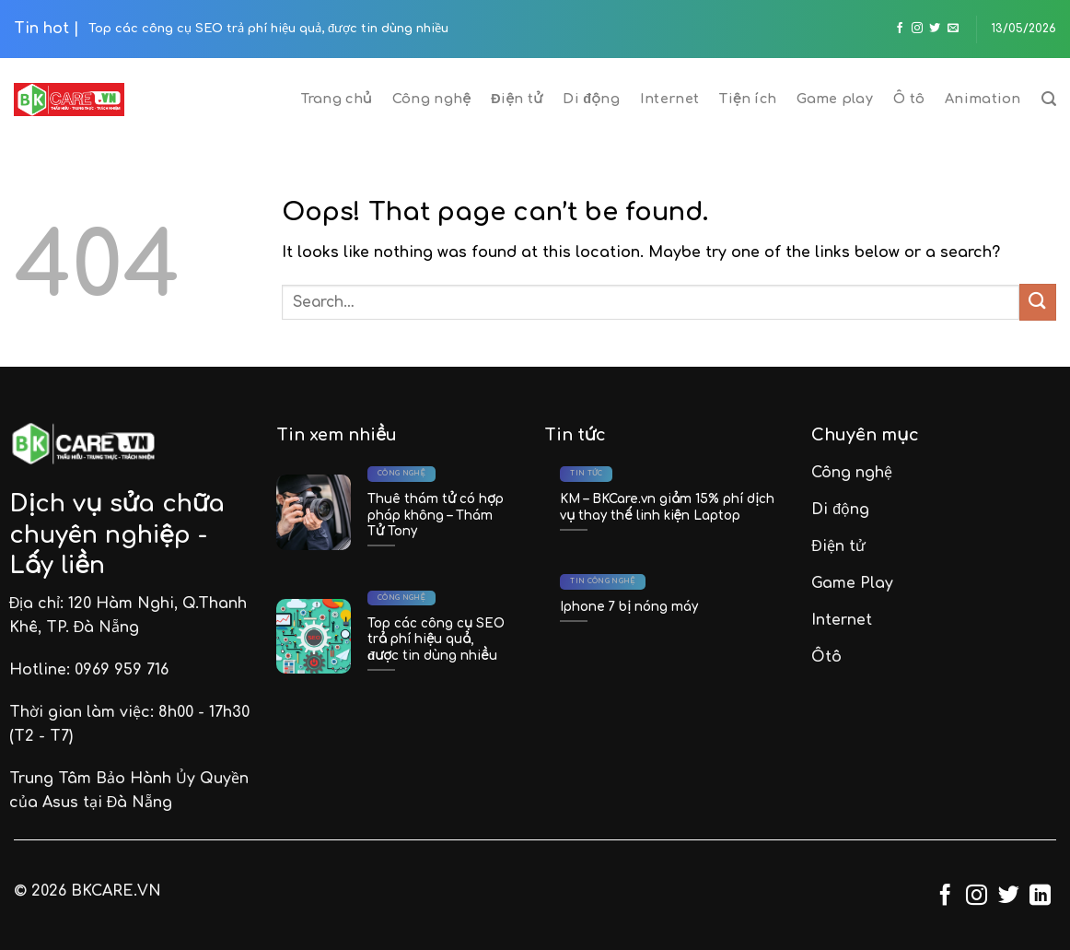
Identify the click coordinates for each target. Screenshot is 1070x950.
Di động (591, 98)
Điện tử (516, 98)
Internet (669, 98)
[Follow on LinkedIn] (1040, 897)
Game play (835, 98)
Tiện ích (747, 98)
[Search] (1048, 99)
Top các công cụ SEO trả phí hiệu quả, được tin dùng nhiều (268, 28)
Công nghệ (431, 98)
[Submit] (1037, 302)
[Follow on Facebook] (899, 28)
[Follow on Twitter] (934, 28)
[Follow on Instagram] (917, 28)
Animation (983, 98)
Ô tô (909, 98)
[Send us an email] (953, 28)
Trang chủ (336, 98)
